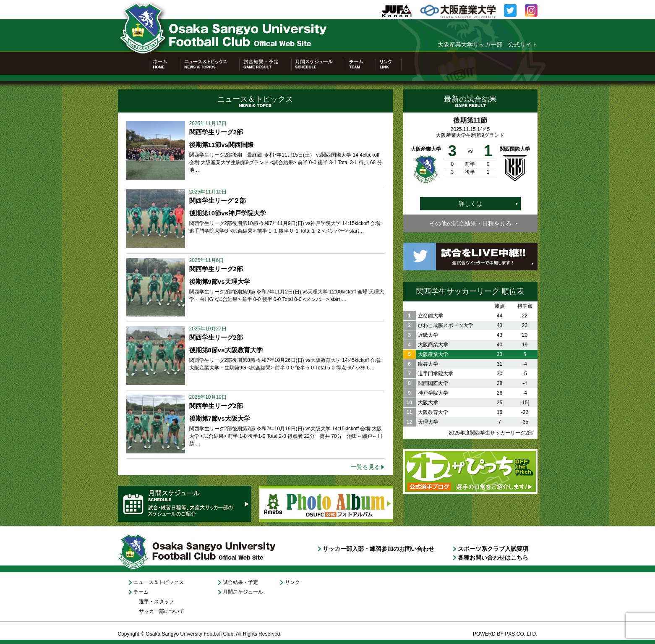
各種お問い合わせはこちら (493, 557)
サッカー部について (161, 611)
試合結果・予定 (240, 582)
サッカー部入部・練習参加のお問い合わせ (378, 548)
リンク (292, 582)
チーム (141, 592)
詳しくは (470, 203)
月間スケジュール (243, 592)
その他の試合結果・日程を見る (470, 223)
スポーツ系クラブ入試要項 (493, 548)
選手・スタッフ (156, 602)
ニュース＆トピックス (158, 582)
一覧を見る (365, 466)
